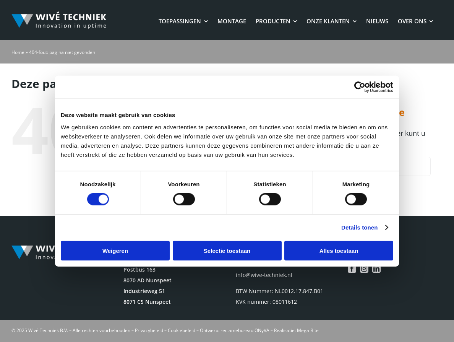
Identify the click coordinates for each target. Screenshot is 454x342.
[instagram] (364, 268)
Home (17, 52)
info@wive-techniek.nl (264, 274)
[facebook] (352, 268)
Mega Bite (308, 330)
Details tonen (359, 227)
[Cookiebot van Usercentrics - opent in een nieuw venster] (359, 87)
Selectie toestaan (227, 250)
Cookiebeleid (181, 330)
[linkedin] (376, 268)
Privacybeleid (149, 330)
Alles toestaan (338, 250)
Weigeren (115, 250)
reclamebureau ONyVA (245, 330)
